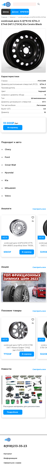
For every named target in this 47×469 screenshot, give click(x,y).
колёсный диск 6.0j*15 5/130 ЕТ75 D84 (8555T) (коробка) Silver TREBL (18, 244)
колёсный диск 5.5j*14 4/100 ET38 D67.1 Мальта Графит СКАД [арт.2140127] (18, 347)
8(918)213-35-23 (15, 446)
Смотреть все (39, 209)
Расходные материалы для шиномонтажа (21, 406)
